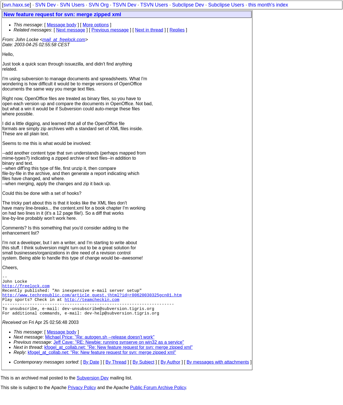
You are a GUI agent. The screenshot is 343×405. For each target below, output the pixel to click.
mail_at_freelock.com (63, 39)
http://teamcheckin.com (92, 306)
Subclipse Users (226, 5)
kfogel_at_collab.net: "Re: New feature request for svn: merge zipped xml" (118, 357)
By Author (170, 372)
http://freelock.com (26, 289)
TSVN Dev (124, 5)
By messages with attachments (218, 372)
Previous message (110, 30)
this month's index (268, 5)
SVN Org (98, 5)
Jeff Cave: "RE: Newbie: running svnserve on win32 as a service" (119, 352)
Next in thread (149, 30)
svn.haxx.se (16, 5)
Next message (70, 30)
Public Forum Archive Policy (158, 397)
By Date (91, 372)
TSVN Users (154, 5)
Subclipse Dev (188, 5)
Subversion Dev (93, 388)
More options (96, 24)
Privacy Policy (82, 397)
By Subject (143, 372)
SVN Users (72, 5)
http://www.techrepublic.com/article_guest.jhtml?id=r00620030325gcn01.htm (92, 300)
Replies (177, 30)
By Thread (116, 372)
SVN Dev (45, 5)
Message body (61, 24)
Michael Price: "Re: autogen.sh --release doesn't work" (99, 347)
